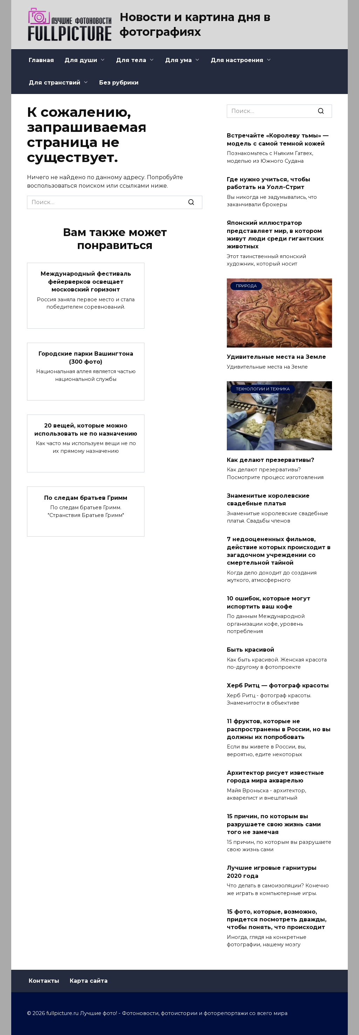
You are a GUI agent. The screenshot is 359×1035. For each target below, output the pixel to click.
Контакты (44, 980)
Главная (41, 60)
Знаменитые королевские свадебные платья (268, 499)
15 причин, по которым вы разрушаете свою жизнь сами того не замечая (274, 824)
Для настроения (237, 60)
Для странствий (54, 82)
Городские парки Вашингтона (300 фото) (86, 357)
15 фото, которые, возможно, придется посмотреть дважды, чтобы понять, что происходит (276, 919)
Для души (81, 60)
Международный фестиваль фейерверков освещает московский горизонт (86, 281)
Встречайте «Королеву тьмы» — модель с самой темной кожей (277, 139)
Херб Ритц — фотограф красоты (278, 685)
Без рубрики (118, 82)
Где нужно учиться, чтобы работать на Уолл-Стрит (268, 183)
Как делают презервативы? (270, 459)
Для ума (178, 60)
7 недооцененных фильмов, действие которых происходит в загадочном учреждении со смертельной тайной (279, 551)
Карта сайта (89, 980)
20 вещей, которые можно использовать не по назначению (85, 429)
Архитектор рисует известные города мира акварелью (275, 776)
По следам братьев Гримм (85, 497)
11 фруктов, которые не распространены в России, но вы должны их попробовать (279, 729)
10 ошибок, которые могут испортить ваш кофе (268, 602)
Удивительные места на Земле (276, 357)
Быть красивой (250, 649)
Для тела (131, 60)
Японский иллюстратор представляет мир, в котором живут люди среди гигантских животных (275, 235)
